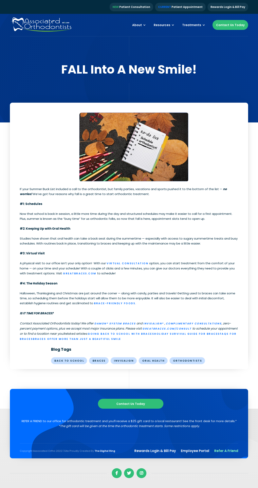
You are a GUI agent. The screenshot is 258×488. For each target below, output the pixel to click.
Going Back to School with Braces (121, 333)
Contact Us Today (230, 25)
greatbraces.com (79, 273)
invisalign (124, 360)
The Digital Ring (105, 451)
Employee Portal (195, 450)
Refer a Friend (226, 450)
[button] (139, 25)
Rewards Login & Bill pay (155, 450)
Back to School (69, 360)
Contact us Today (130, 404)
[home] (41, 25)
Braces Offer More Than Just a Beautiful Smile (77, 339)
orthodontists (187, 360)
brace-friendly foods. (115, 303)
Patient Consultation (131, 7)
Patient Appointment (180, 7)
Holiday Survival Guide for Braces (187, 333)
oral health (153, 360)
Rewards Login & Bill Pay (228, 7)
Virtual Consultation (127, 263)
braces (99, 360)
